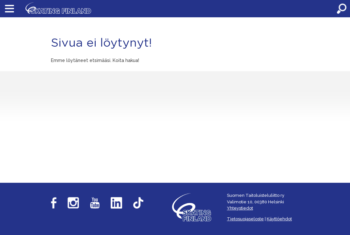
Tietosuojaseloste (245, 218)
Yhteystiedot (240, 208)
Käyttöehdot (279, 218)
